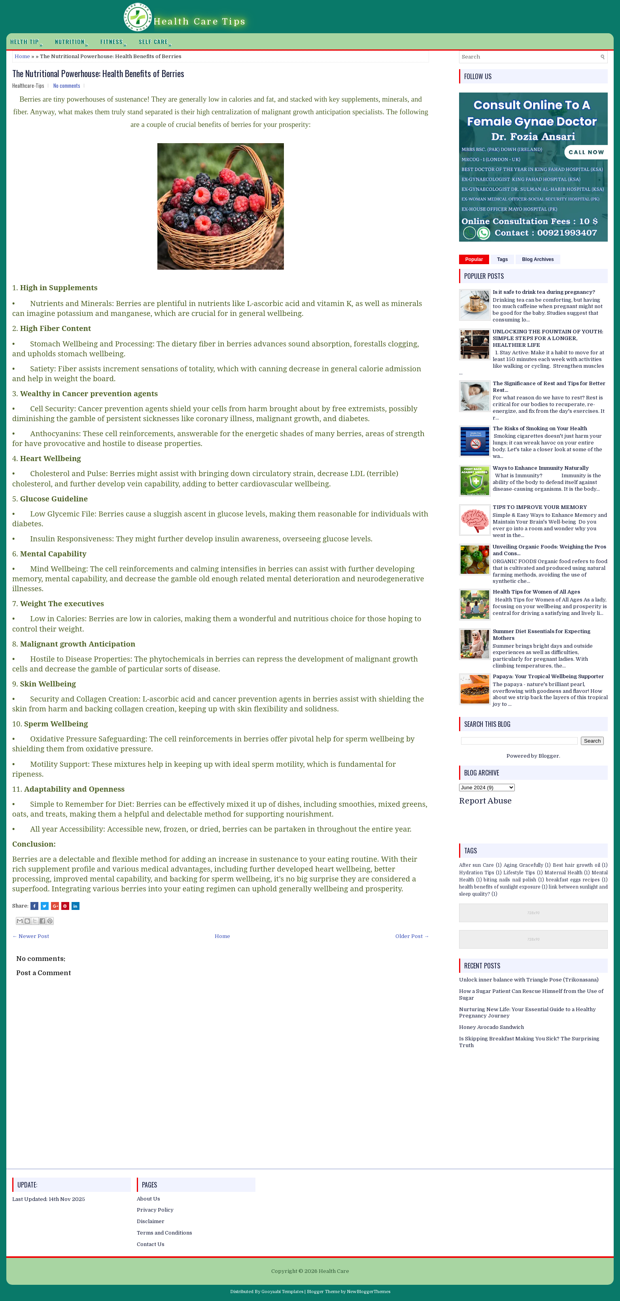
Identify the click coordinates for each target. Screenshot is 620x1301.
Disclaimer (150, 1221)
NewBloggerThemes (368, 1291)
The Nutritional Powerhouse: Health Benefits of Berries (98, 73)
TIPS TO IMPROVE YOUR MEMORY (540, 507)
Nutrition (74, 41)
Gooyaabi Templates (282, 1291)
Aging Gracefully (523, 865)
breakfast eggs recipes (573, 880)
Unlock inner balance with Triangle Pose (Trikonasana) (529, 980)
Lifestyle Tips (519, 873)
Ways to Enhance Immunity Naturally (541, 468)
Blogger (549, 756)
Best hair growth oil (576, 865)
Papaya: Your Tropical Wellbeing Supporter (548, 676)
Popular (474, 259)
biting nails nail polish (510, 880)
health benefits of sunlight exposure (500, 887)
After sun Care (476, 865)
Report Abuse (485, 801)
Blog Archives (538, 259)
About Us (148, 1199)
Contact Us (150, 1244)
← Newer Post (30, 936)
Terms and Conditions (164, 1233)
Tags (502, 259)
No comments (66, 85)
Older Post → (412, 936)
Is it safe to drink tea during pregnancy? (544, 292)
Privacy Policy (155, 1210)
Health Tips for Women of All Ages (536, 592)
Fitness (115, 41)
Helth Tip (28, 41)
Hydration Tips (476, 873)
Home (22, 56)
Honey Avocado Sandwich (491, 1027)
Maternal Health (563, 873)
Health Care (334, 1271)
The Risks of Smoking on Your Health (540, 428)
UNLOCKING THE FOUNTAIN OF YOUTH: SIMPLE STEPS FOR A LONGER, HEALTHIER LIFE (548, 338)
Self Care (157, 41)
